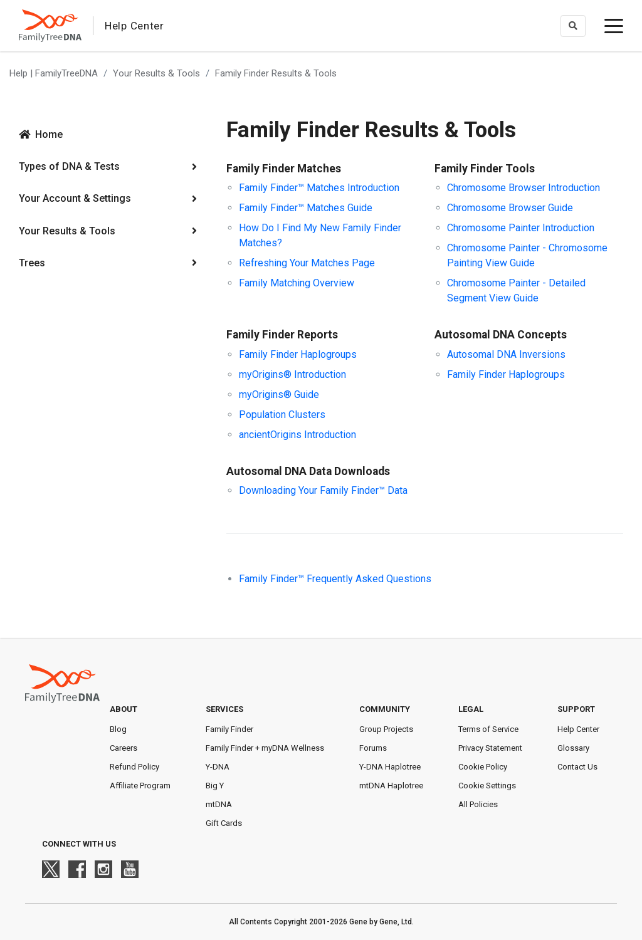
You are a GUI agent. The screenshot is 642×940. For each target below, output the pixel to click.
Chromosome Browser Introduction (523, 188)
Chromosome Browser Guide (510, 208)
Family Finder (229, 729)
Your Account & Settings (75, 198)
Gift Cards (224, 823)
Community (384, 709)
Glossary (573, 748)
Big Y (215, 785)
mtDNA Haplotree (391, 785)
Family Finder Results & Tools (276, 73)
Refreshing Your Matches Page (307, 263)
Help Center (578, 729)
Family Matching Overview (296, 283)
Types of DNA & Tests (69, 166)
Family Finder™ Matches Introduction (319, 188)
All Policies (478, 804)
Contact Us (577, 766)
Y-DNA (217, 766)
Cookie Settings (487, 785)
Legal (470, 709)
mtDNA (219, 804)
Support (576, 709)
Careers (123, 748)
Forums (373, 748)
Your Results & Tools (156, 73)
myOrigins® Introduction (292, 374)
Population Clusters (282, 414)
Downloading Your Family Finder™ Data (323, 490)
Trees (32, 263)
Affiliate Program (140, 785)
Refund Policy (134, 766)
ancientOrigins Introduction (297, 435)
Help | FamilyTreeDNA (53, 73)
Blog (118, 729)
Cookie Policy (482, 766)
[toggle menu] (613, 25)
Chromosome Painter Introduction (520, 228)
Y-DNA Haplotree (390, 766)
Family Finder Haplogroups (298, 354)
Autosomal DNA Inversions (506, 354)
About (123, 709)
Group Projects (386, 729)
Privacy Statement (490, 748)
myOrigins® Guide (279, 394)
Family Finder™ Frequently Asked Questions (335, 579)
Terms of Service (488, 729)
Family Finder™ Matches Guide (305, 208)
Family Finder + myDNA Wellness (265, 748)
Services (224, 709)
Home (49, 134)
